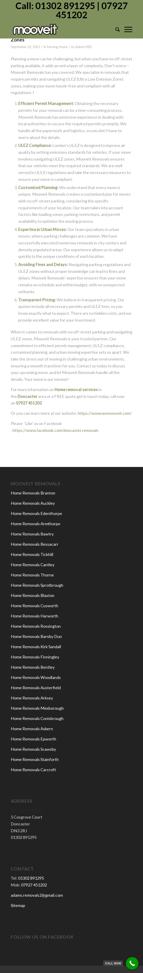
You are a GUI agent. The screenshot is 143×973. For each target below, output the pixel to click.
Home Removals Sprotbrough (37, 585)
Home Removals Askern (32, 728)
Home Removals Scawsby (33, 749)
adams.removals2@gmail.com (37, 895)
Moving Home (57, 47)
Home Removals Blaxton (32, 595)
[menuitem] (115, 29)
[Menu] (126, 29)
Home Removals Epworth (33, 738)
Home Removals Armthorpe (35, 523)
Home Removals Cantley (32, 564)
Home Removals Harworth (34, 615)
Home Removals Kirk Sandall (36, 646)
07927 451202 (34, 884)
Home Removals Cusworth (34, 605)
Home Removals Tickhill (32, 554)
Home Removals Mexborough (37, 708)
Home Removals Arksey (32, 697)
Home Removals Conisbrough (37, 718)
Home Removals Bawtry (32, 533)
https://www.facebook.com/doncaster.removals (55, 430)
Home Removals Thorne (32, 574)
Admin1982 (83, 47)
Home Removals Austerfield (36, 687)
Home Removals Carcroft (33, 769)
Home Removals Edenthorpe (36, 513)
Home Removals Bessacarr (34, 544)
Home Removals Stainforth (35, 759)
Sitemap (18, 905)
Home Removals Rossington (36, 626)
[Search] (115, 29)
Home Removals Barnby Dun (36, 636)
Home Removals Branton (33, 492)
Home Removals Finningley (35, 656)
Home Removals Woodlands (36, 677)
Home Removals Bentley (33, 667)
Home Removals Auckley (33, 503)
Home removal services (76, 389)
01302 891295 (31, 878)
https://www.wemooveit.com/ (104, 413)
